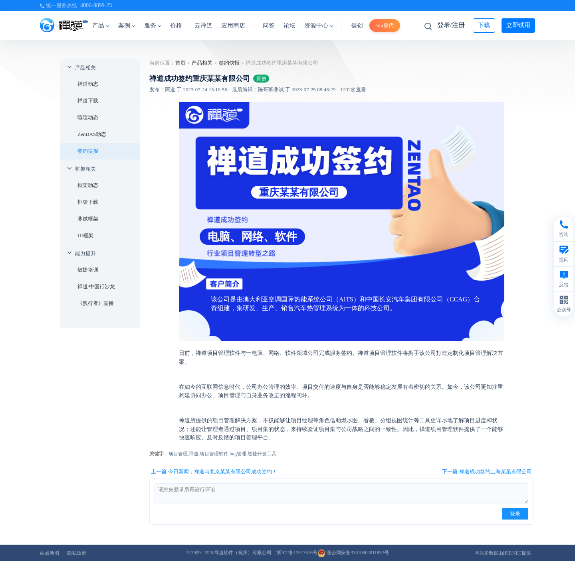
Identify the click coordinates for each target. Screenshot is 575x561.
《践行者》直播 (95, 303)
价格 (176, 25)
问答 (269, 25)
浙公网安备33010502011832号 (353, 552)
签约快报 (87, 151)
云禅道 (203, 25)
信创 (357, 25)
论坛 (289, 25)
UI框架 (85, 235)
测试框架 (87, 219)
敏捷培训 (87, 270)
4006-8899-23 (96, 5)
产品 (100, 25)
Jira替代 (385, 25)
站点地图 (49, 553)
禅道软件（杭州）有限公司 (243, 552)
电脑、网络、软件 (252, 236)
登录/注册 (450, 25)
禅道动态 (87, 84)
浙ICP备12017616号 (296, 552)
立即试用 (518, 25)
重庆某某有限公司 (299, 192)
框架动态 (87, 185)
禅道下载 (87, 101)
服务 (152, 25)
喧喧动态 (87, 117)
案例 (126, 25)
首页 (180, 63)
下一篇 (487, 472)
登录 (515, 514)
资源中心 (318, 25)
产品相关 (85, 68)
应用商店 (233, 25)
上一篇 (214, 472)
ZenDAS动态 (91, 134)
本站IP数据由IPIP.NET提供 (503, 553)
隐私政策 (76, 553)
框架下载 (87, 202)
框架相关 (85, 169)
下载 (484, 25)
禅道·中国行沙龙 (96, 286)
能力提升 (85, 253)
